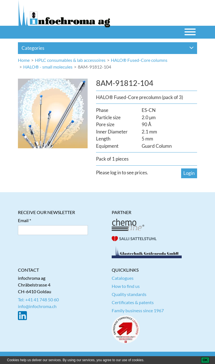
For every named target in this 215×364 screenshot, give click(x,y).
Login (189, 173)
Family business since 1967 (138, 310)
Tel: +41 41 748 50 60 (38, 299)
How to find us (126, 286)
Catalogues (123, 278)
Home (24, 60)
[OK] (205, 360)
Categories (108, 47)
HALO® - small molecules (48, 66)
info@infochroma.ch (37, 306)
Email (23, 220)
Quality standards (129, 294)
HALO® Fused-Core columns (139, 60)
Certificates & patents (133, 302)
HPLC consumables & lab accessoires (70, 60)
